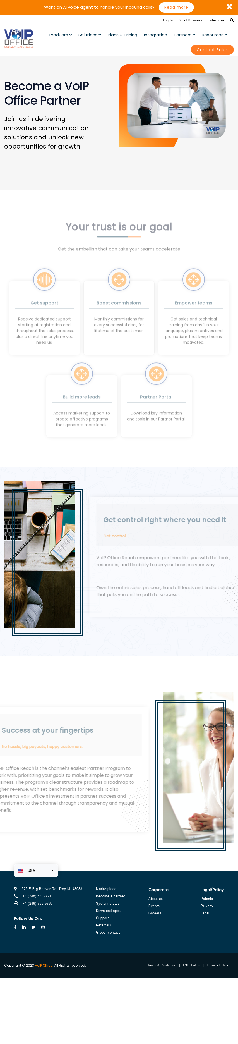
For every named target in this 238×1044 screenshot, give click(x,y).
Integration (155, 35)
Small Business (190, 20)
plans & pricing (122, 35)
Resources (214, 35)
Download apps (108, 910)
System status (108, 903)
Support (102, 918)
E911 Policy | (194, 965)
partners (184, 35)
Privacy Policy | (220, 965)
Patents (207, 898)
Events (154, 906)
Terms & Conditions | (164, 965)
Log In (168, 20)
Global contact (108, 932)
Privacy (207, 906)
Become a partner (110, 896)
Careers (155, 913)
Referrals (103, 925)
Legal (205, 913)
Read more (176, 7)
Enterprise (216, 20)
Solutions (89, 35)
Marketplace (106, 889)
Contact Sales (212, 49)
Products (60, 35)
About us (155, 898)
